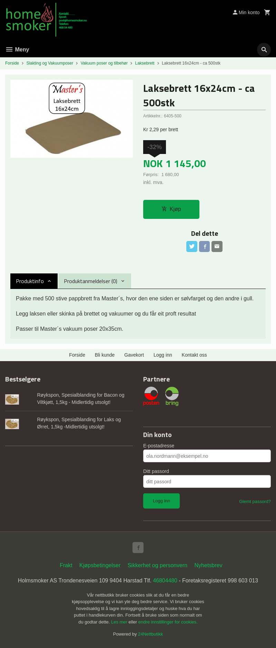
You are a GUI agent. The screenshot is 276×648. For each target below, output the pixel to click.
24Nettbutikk (150, 634)
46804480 (165, 580)
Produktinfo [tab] (30, 281)
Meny (17, 49)
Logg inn (163, 355)
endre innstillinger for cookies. (168, 622)
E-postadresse (158, 446)
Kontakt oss (194, 355)
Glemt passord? (255, 501)
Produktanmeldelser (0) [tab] (90, 281)
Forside (12, 63)
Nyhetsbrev (209, 565)
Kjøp (171, 209)
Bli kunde (105, 355)
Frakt (66, 565)
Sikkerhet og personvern (157, 565)
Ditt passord (156, 471)
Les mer (120, 622)
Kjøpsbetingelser (99, 565)
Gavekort (134, 355)
